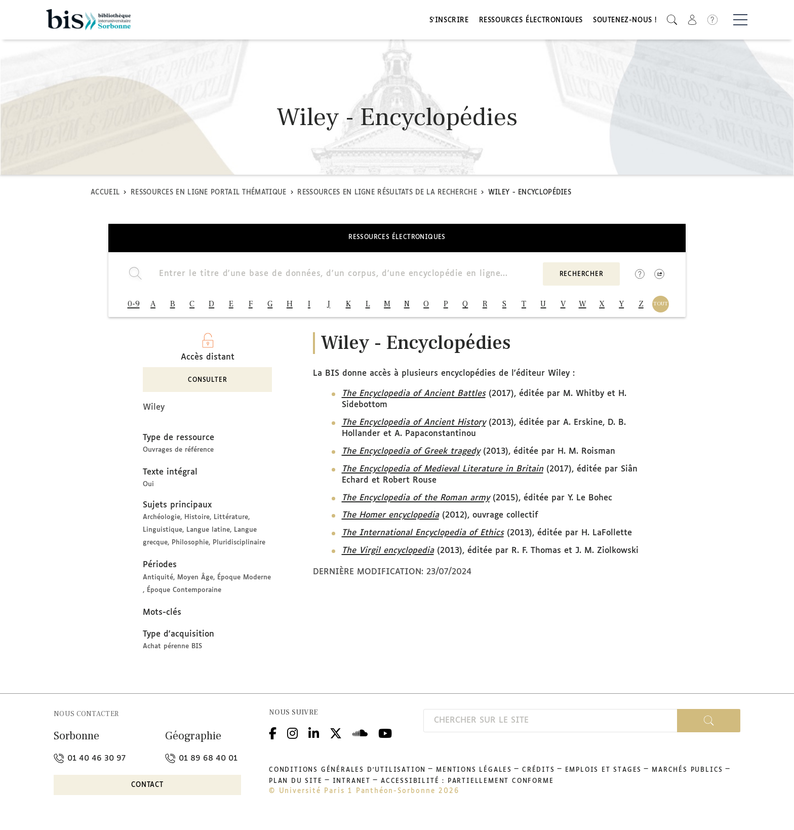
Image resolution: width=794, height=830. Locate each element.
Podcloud (360, 735)
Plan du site (296, 784)
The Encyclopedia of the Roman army (416, 501)
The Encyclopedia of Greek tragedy (411, 454)
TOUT (660, 305)
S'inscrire (449, 21)
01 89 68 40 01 (201, 761)
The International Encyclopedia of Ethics (423, 536)
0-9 (134, 306)
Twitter (336, 735)
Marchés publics (687, 773)
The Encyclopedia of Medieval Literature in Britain (442, 472)
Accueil (105, 194)
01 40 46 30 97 (90, 761)
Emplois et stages (603, 773)
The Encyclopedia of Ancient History (414, 425)
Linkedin (313, 735)
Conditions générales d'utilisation (347, 773)
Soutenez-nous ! (625, 21)
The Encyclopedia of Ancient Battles (414, 396)
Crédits (538, 773)
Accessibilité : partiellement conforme (467, 784)
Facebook (272, 735)
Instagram (292, 735)
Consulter (207, 383)
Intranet (352, 784)
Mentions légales (474, 773)
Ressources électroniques (531, 21)
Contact (147, 788)
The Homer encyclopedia (390, 518)
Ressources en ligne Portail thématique (208, 194)
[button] (672, 20)
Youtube (385, 735)
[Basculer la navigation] (740, 21)
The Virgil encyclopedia (388, 553)
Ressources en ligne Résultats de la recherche (387, 194)
